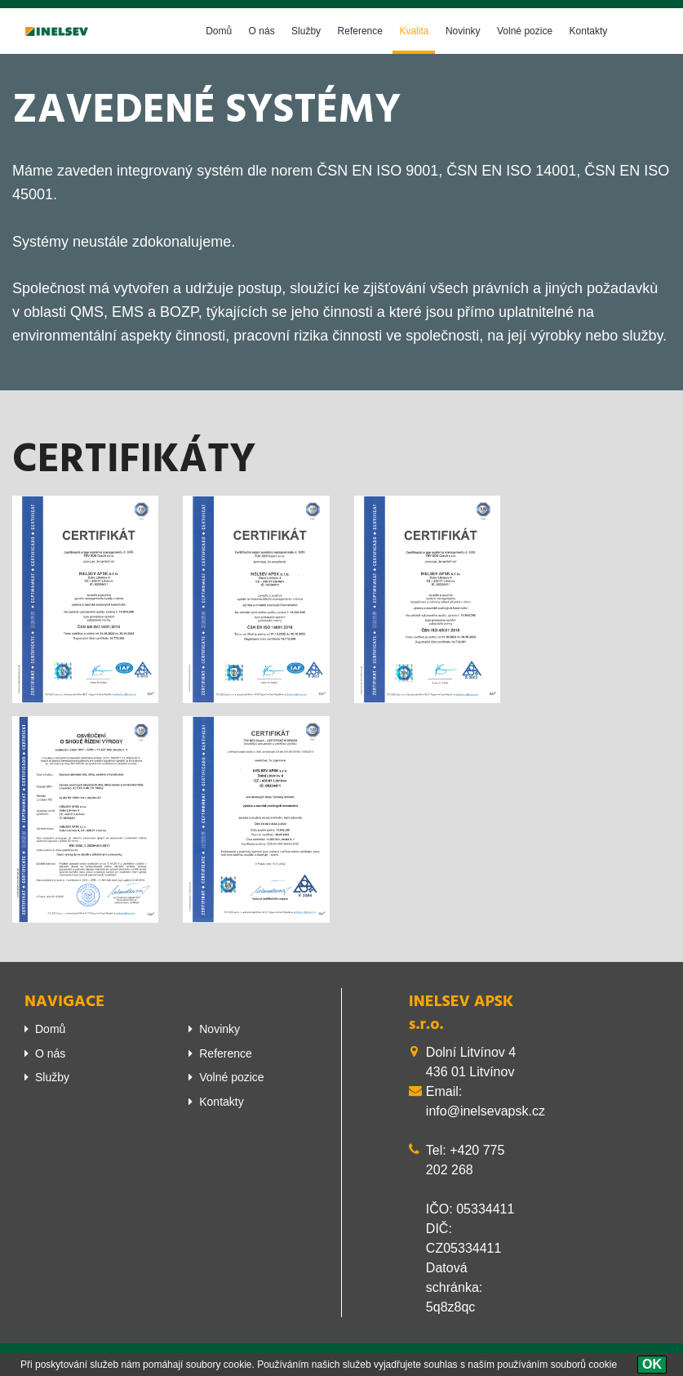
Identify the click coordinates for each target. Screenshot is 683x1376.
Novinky (463, 31)
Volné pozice (524, 31)
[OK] (652, 1365)
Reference (360, 31)
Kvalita (413, 31)
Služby (306, 31)
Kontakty (589, 31)
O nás (262, 31)
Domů (219, 31)
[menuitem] (94, 1029)
